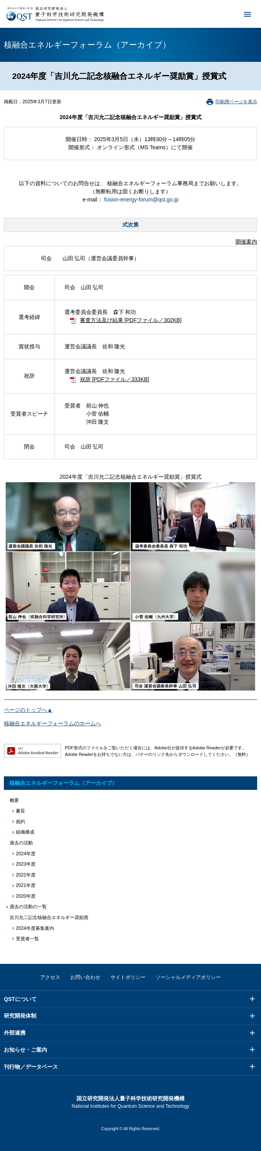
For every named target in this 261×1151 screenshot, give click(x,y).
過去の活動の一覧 (28, 906)
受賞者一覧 (27, 938)
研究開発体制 (20, 1016)
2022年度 (26, 875)
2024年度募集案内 (35, 928)
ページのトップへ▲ (28, 710)
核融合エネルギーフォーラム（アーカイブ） (63, 783)
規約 (20, 821)
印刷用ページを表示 (236, 101)
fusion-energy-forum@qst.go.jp (141, 199)
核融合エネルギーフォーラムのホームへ (52, 723)
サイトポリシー (128, 977)
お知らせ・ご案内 (25, 1050)
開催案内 (246, 242)
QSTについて (20, 999)
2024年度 (26, 853)
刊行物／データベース (31, 1067)
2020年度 (26, 896)
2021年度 (26, 885)
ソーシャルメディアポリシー (188, 977)
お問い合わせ (85, 977)
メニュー (242, 14)
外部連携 (14, 1033)
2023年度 (26, 864)
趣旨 (20, 810)
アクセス (50, 977)
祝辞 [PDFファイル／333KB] (114, 379)
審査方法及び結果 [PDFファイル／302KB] (131, 320)
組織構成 (25, 832)
